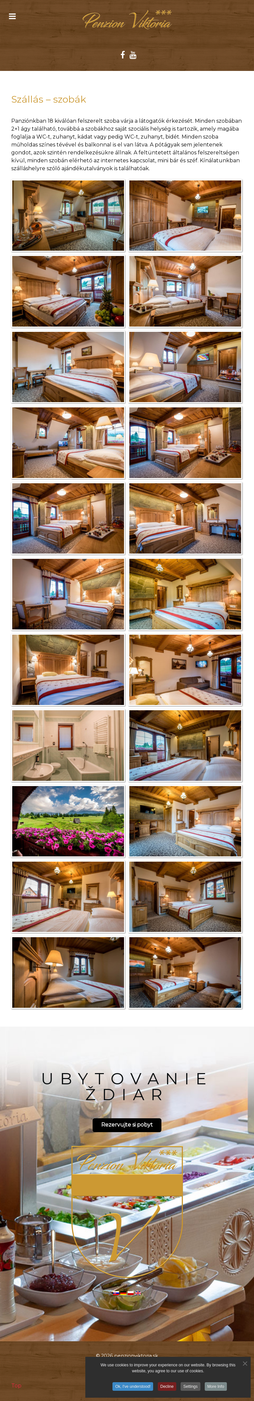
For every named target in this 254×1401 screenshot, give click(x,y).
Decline (167, 1387)
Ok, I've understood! (132, 1387)
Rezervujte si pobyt (127, 1125)
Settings (190, 1387)
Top (16, 1386)
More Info (215, 1387)
